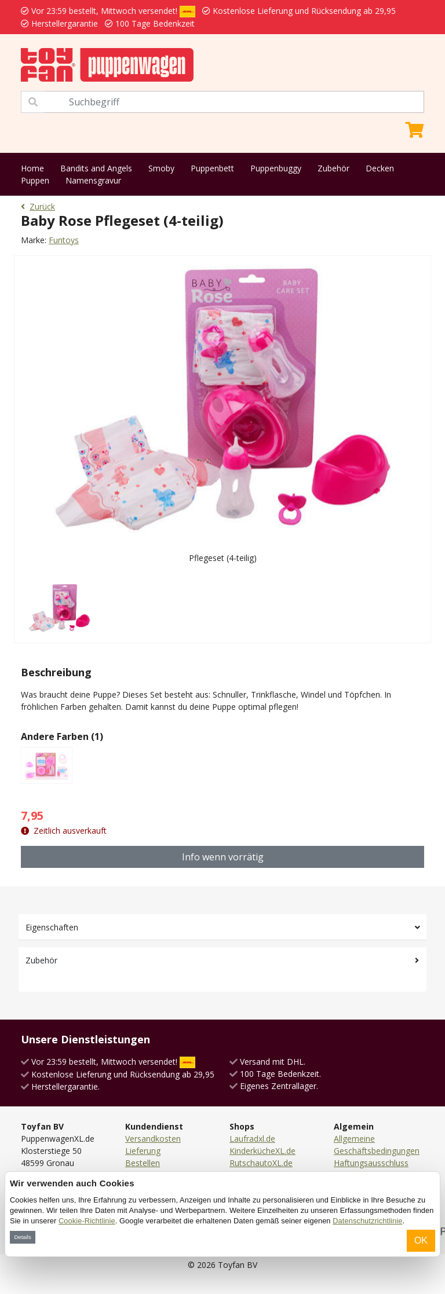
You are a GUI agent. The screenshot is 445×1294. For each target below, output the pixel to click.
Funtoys (64, 239)
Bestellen (142, 1162)
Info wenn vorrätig (223, 857)
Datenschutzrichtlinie (367, 1220)
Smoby (161, 168)
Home (32, 168)
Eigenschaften (51, 927)
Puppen (35, 180)
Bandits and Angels (96, 168)
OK (421, 1240)
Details (22, 1237)
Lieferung (143, 1150)
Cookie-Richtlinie (87, 1220)
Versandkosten (153, 1138)
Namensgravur (93, 180)
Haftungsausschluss (371, 1162)
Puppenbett (212, 168)
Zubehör (333, 168)
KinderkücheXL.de (262, 1150)
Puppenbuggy (275, 168)
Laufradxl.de (252, 1138)
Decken (380, 168)
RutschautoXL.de (261, 1162)
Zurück (38, 206)
